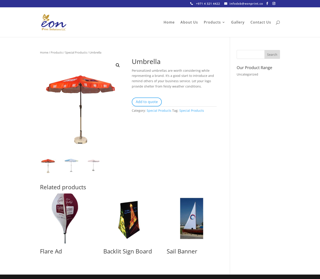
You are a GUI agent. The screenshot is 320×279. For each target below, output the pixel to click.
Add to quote (147, 101)
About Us (189, 23)
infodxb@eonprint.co (246, 4)
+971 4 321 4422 (208, 4)
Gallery (238, 23)
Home (169, 23)
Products (212, 23)
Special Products (76, 52)
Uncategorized (247, 74)
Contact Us (260, 23)
